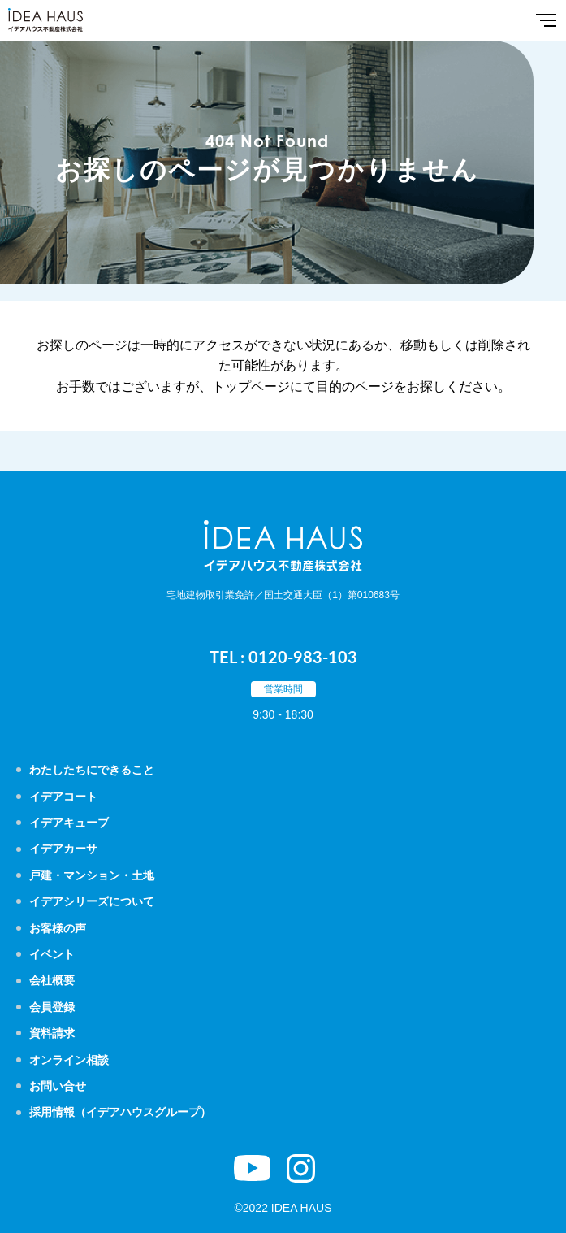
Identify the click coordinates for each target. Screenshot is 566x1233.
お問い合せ (57, 1085)
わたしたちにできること (91, 769)
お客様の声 (57, 928)
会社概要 (52, 980)
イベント (52, 954)
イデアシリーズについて (91, 901)
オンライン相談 (69, 1059)
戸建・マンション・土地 (91, 875)
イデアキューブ (69, 822)
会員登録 (52, 1007)
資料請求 (52, 1033)
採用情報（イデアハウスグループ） (120, 1111)
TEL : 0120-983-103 (283, 656)
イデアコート (63, 796)
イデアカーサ (63, 848)
